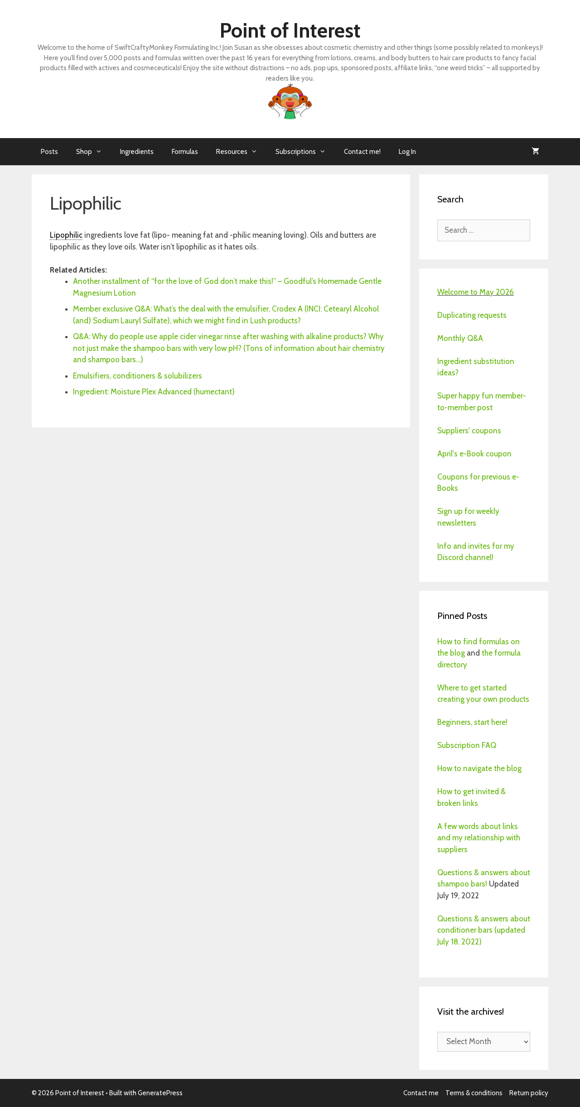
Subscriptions (305, 151)
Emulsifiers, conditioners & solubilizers (137, 375)
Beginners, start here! (472, 722)
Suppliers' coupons (469, 430)
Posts (49, 152)
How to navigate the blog (479, 768)
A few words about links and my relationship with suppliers (478, 838)
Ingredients (137, 152)
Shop (93, 151)
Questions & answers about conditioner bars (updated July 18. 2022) (483, 930)
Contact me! (362, 152)
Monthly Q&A (460, 338)
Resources (241, 151)
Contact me (421, 1093)
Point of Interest (290, 30)
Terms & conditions (474, 1093)
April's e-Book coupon (474, 453)
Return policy (528, 1093)
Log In (407, 152)
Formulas (185, 152)
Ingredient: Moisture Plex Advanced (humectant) (154, 391)
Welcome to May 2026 (475, 292)
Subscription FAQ (466, 745)
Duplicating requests (472, 315)
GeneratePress (160, 1093)
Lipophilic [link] (66, 235)
